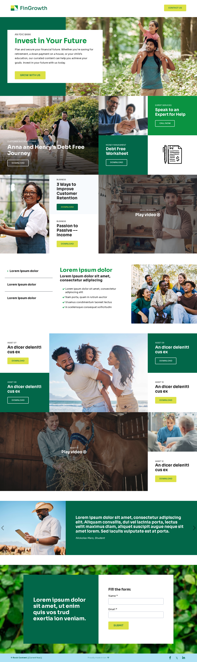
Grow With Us (30, 75)
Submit (118, 625)
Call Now (165, 123)
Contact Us (175, 8)
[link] (170, 657)
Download (18, 163)
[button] (2, 528)
